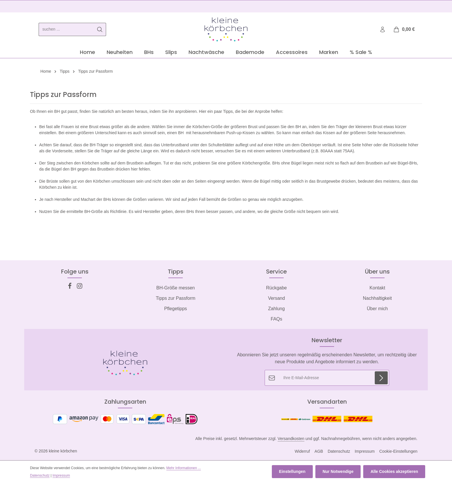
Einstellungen (293, 471)
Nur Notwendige (338, 471)
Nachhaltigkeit (377, 298)
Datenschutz (339, 452)
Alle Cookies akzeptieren (394, 471)
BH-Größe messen (175, 288)
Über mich (377, 309)
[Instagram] (79, 288)
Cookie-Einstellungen (398, 452)
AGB (318, 452)
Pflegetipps (175, 309)
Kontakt (377, 288)
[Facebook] (70, 288)
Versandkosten (291, 439)
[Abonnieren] (381, 378)
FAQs (276, 319)
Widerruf (302, 452)
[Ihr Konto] (382, 29)
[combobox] (66, 29)
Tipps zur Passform (175, 298)
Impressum (364, 452)
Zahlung (276, 309)
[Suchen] (100, 29)
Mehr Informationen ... (183, 468)
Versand (276, 298)
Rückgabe (276, 288)
